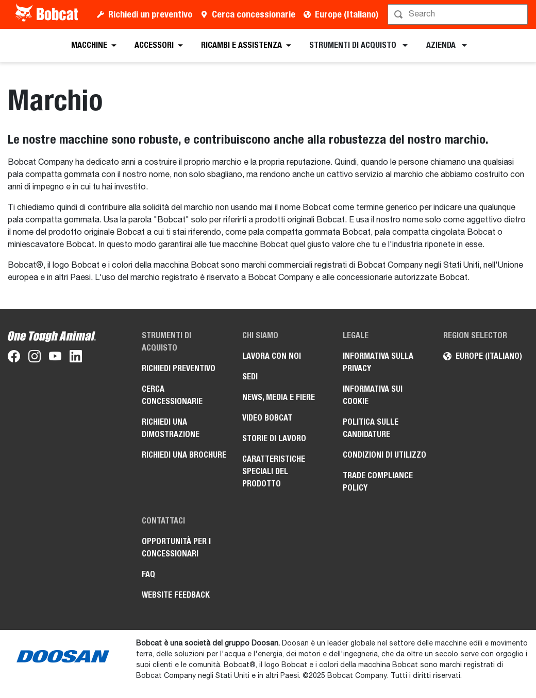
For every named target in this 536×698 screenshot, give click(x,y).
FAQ (148, 574)
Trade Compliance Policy (378, 481)
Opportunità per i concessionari (176, 547)
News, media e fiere (278, 397)
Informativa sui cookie (373, 395)
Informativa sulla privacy (378, 362)
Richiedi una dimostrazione (170, 428)
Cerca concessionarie (253, 14)
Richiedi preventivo (178, 368)
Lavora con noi (271, 356)
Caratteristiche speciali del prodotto (273, 471)
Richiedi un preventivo (150, 14)
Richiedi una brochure (184, 455)
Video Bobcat (267, 418)
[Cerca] (459, 14)
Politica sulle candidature (370, 428)
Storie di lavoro (274, 438)
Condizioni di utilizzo (384, 455)
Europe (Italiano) (346, 14)
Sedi (250, 376)
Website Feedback (176, 595)
